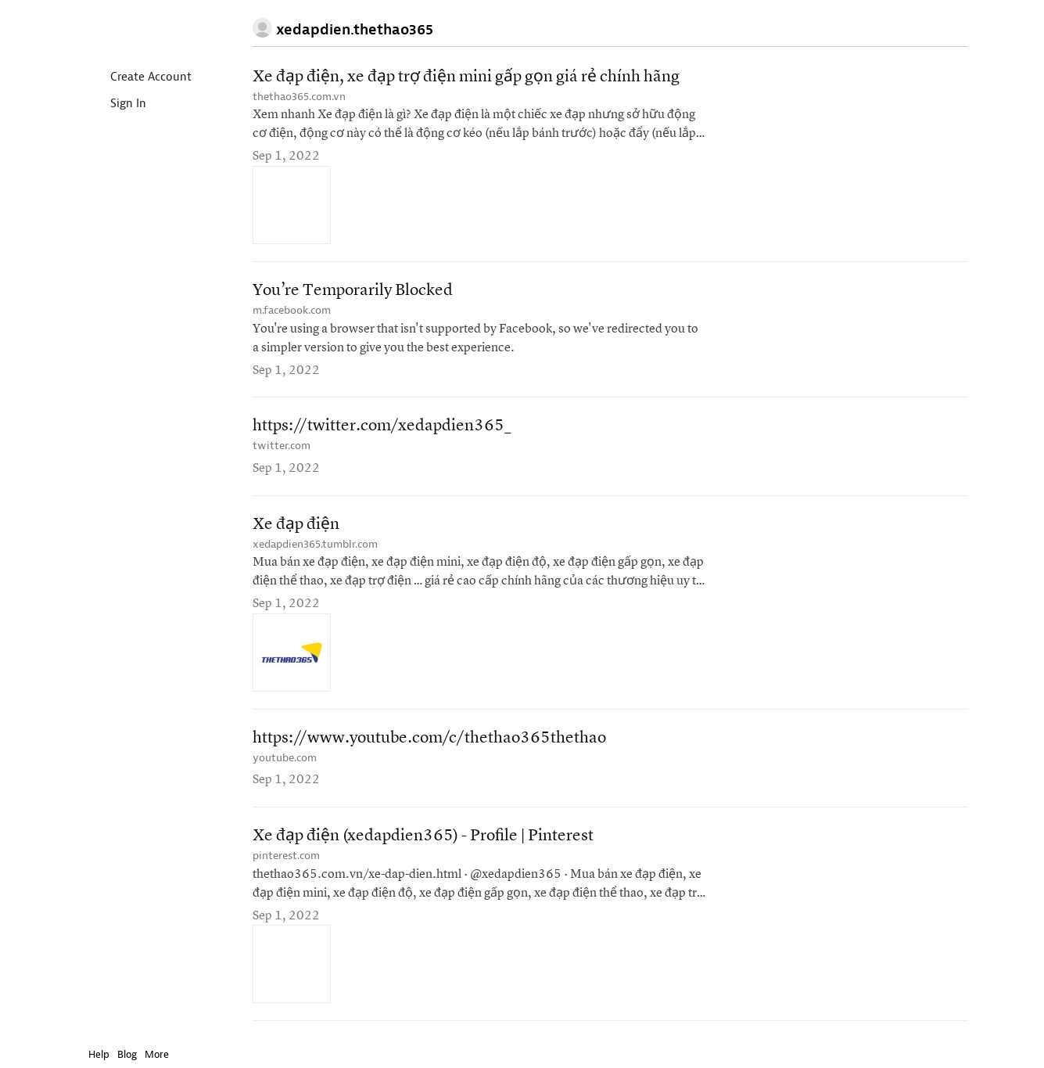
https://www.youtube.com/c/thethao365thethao (429, 738)
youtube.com (285, 757)
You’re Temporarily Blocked (353, 290)
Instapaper (133, 28)
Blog (127, 1054)
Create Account (138, 78)
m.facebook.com (292, 310)
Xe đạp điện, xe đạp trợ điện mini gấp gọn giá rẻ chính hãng (466, 77)
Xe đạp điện (296, 524)
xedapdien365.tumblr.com (315, 544)
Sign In (115, 104)
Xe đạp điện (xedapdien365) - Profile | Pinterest (423, 836)
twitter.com (281, 445)
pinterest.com (286, 855)
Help (98, 1054)
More (161, 1054)
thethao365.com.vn (299, 96)
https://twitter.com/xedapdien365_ (382, 426)
